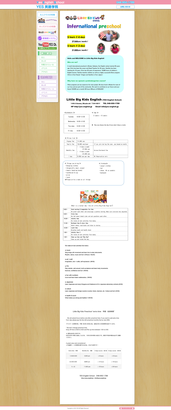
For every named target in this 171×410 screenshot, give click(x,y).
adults (47, 14)
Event (48, 92)
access (48, 71)
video (47, 46)
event (48, 68)
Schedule (48, 88)
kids (47, 26)
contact (125, 6)
